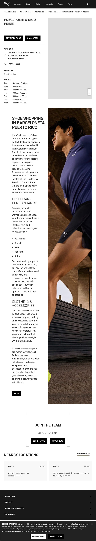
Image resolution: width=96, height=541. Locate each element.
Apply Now (57, 441)
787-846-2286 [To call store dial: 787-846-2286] (14, 64)
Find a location (10, 12)
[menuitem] (17, 4)
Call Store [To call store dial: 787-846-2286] (32, 38)
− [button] (89, 93)
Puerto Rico (39, 12)
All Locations (25, 12)
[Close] (92, 524)
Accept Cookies (56, 536)
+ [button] (89, 90)
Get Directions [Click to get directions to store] (13, 38)
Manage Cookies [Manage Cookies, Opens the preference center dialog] (38, 536)
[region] (48, 530)
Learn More (39, 441)
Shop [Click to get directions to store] (16, 393)
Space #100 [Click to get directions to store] (24, 55)
